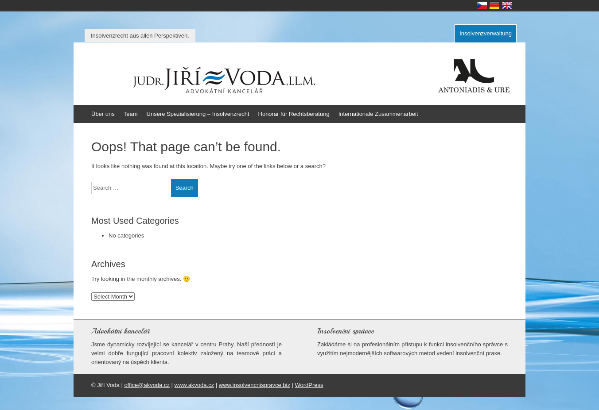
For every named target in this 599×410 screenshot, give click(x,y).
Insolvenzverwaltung (485, 33)
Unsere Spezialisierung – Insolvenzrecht (198, 114)
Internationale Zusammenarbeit (378, 114)
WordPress (309, 385)
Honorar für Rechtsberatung (294, 114)
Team (131, 114)
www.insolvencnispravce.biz (254, 385)
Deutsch (494, 5)
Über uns (103, 114)
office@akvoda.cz (147, 385)
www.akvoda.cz (194, 385)
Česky (482, 5)
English (507, 5)
